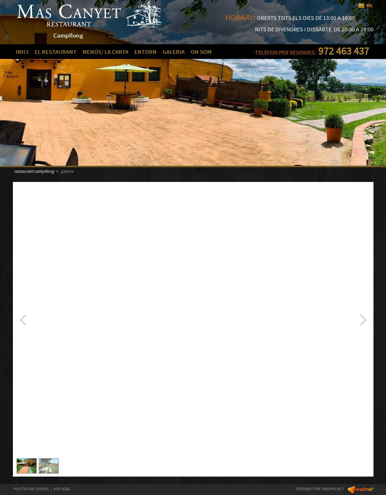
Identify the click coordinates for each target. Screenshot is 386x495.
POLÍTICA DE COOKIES (31, 489)
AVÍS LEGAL (62, 489)
